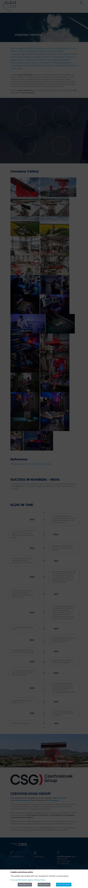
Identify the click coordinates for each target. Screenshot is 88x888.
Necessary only (25, 884)
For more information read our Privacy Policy (27, 880)
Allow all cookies (63, 884)
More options (44, 884)
